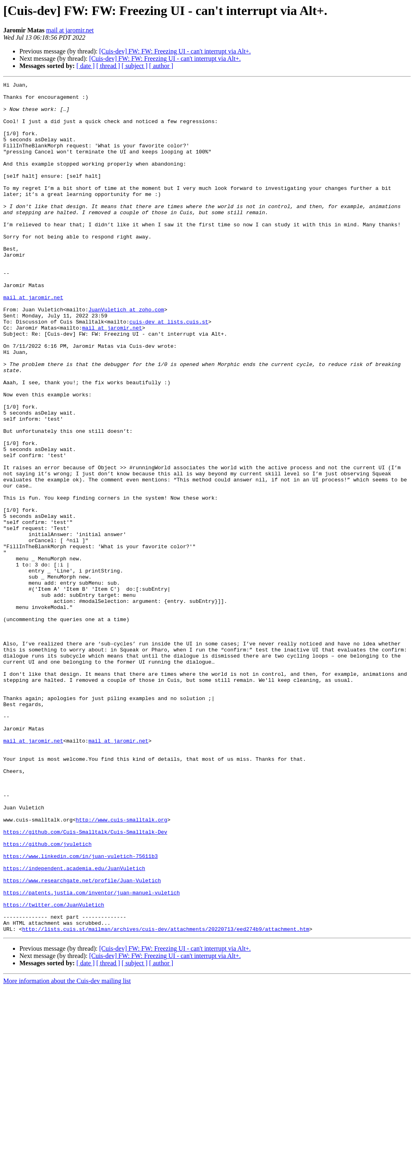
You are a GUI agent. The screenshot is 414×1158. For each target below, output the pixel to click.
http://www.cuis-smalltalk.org (121, 967)
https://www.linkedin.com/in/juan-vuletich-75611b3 (80, 1011)
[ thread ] (108, 65)
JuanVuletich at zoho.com (126, 355)
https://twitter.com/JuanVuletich (53, 1069)
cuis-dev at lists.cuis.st (168, 370)
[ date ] (85, 65)
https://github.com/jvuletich (47, 996)
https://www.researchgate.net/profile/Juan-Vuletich (82, 1040)
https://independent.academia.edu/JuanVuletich (74, 1026)
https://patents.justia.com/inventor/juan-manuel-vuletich (91, 1055)
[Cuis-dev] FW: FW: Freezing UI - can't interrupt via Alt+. (175, 51)
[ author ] (161, 65)
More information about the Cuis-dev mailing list (67, 1150)
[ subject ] (135, 65)
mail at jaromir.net (70, 30)
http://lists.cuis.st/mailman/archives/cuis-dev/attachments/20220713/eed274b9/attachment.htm (165, 1099)
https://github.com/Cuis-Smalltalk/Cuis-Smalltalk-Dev (85, 982)
